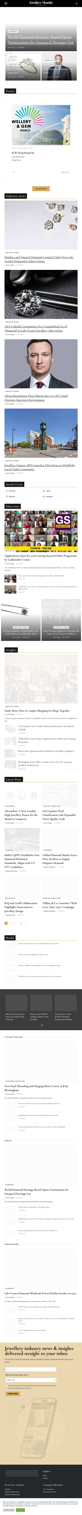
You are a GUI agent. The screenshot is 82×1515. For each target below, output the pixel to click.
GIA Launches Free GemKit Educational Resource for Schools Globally (45, 728)
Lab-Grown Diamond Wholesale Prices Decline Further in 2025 (40, 1293)
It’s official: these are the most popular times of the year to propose (39, 976)
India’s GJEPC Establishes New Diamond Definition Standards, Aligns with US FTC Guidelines (22, 861)
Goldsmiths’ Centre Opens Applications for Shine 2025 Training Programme (46, 740)
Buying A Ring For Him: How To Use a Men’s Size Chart (39, 1017)
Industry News (16, 64)
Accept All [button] (20, 1510)
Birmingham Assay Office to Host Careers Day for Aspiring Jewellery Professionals (44, 764)
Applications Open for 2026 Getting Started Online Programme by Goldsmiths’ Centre (41, 558)
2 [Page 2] (9, 923)
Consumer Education (14, 1037)
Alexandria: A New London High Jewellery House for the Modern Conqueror (21, 815)
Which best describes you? (16, 1375)
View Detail (65, 172)
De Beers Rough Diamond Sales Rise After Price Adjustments (37, 1230)
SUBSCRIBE (12, 1394)
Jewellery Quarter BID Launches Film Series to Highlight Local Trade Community (40, 467)
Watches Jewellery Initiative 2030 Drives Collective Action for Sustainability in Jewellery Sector (46, 1320)
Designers (10, 806)
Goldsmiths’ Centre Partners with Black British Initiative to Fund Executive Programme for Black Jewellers (47, 588)
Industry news (15, 196)
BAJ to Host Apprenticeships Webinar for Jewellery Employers (46, 751)
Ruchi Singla (11, 48)
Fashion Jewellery (52, 806)
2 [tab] (42, 1025)
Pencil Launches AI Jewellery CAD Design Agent (20, 71)
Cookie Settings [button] (9, 1510)
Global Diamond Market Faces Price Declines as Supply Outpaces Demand (59, 859)
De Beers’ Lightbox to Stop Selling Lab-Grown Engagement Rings (39, 965)
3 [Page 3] (13, 923)
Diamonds (13, 31)
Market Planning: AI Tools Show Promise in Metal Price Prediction (16, 1017)
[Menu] (6, 3)
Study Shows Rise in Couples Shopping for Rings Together (37, 710)
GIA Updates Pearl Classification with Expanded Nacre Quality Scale (58, 815)
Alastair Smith (10, 915)
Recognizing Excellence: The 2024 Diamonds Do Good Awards (38, 1115)
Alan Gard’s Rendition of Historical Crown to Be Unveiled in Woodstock (41, 1127)
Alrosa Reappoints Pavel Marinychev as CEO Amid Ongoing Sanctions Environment (36, 398)
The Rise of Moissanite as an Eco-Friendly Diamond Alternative (38, 943)
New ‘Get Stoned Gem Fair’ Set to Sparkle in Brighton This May (38, 1103)
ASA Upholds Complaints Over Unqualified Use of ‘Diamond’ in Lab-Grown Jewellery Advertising (36, 328)
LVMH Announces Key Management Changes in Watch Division (38, 1307)
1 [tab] (40, 1025)
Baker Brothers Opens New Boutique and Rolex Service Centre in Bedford (61, 632)
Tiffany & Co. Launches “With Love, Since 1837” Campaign (59, 905)
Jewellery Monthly (11, 871)
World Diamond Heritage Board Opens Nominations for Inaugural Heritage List (41, 39)
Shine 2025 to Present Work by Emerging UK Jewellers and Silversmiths (41, 576)
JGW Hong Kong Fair (23, 152)
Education (10, 550)
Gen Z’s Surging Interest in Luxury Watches (32, 1330)
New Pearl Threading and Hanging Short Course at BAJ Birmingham (36, 1088)
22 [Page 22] (21, 923)
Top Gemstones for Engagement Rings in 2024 (33, 954)
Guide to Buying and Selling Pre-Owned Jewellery (65, 1015)
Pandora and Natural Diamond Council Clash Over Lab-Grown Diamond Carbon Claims (39, 259)
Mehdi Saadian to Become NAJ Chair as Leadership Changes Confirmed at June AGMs (58, 69)
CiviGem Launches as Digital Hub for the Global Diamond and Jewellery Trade (20, 632)
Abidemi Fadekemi (49, 867)
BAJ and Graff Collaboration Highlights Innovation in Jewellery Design (21, 907)
